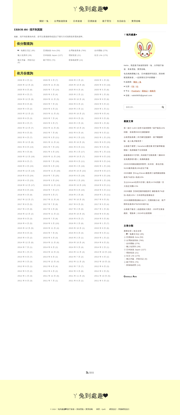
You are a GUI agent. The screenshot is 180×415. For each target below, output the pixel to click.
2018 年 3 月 (49, 195)
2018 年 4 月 (23, 195)
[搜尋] (163, 107)
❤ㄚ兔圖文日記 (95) (135, 234)
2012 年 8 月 (49, 266)
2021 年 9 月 (100, 142)
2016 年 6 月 (74, 219)
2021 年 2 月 (74, 152)
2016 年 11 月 (49, 214)
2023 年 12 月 (24, 113)
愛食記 (145, 91)
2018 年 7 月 (49, 190)
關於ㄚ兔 (44, 21)
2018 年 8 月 (23, 190)
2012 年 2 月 (100, 271)
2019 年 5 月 (100, 176)
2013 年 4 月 (100, 257)
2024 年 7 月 (49, 104)
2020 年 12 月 (24, 156)
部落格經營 (74, 60)
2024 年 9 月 (100, 99)
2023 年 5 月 (100, 118)
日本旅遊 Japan (50, 55)
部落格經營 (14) (133, 265)
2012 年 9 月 (23, 266)
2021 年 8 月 (23, 147)
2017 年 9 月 (100, 199)
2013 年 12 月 (49, 252)
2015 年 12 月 (24, 228)
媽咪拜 (153, 91)
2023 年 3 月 (49, 123)
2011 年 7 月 (49, 281)
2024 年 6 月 (74, 104)
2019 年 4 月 (23, 180)
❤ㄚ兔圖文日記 (24, 50)
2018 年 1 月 (100, 195)
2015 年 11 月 (49, 228)
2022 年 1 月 (100, 137)
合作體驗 (98, 50)
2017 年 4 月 (23, 209)
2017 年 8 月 (23, 204)
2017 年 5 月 (100, 204)
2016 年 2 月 (74, 223)
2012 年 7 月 (74, 266)
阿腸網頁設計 (123, 409)
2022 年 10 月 (75, 128)
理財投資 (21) (132, 253)
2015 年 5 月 (100, 233)
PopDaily (135, 91)
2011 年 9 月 (23, 281)
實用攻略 (135, 21)
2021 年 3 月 (49, 152)
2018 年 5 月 (100, 190)
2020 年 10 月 (75, 156)
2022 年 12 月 (24, 128)
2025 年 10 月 (75, 85)
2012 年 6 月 (100, 266)
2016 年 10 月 (75, 214)
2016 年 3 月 (49, 223)
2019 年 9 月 (100, 171)
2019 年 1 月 (100, 180)
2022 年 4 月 (23, 137)
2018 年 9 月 (100, 185)
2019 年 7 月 (49, 176)
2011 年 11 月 (75, 276)
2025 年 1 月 (100, 94)
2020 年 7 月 (49, 161)
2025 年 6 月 (74, 90)
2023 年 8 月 (23, 118)
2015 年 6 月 (74, 233)
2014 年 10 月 (75, 242)
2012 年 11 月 (75, 262)
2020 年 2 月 (74, 166)
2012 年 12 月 (49, 262)
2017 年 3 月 (49, 209)
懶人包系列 (22, 55)
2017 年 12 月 (24, 199)
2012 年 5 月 (23, 271)
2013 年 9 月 (23, 257)
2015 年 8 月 (23, 233)
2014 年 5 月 (74, 247)
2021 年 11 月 (49, 142)
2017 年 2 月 (74, 209)
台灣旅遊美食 (61, 21)
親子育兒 (106, 21)
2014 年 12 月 (24, 242)
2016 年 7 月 (49, 219)
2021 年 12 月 (24, 142)
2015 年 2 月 (74, 238)
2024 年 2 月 (74, 109)
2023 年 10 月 (75, 113)
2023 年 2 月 (74, 123)
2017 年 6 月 (74, 204)
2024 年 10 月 (75, 99)
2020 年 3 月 (49, 166)
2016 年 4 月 (23, 223)
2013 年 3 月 (23, 262)
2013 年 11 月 (75, 252)
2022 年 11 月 (49, 128)
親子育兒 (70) (132, 262)
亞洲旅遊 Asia (49, 50)
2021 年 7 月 (49, 147)
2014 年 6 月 (49, 247)
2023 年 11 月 (49, 113)
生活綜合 (121, 21)
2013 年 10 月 (100, 252)
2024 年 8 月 (23, 104)
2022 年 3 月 (49, 137)
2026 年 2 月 (74, 80)
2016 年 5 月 (100, 219)
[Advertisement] (145, 322)
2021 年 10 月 (75, 142)
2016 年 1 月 (100, 223)
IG (137, 86)
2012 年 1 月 (23, 276)
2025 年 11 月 (49, 85)
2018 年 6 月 (74, 190)
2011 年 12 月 (49, 276)
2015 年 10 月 (75, 228)
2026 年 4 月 (23, 80)
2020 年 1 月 (100, 166)
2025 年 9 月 (100, 85)
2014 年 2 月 (100, 247)
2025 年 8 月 (23, 90)
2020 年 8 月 (23, 161)
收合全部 (137, 231)
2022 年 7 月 (49, 133)
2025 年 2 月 (74, 94)
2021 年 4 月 (23, 152)
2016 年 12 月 (24, 214)
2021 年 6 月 (74, 147)
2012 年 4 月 (49, 271)
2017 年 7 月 (49, 204)
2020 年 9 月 (100, 156)
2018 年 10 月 (75, 185)
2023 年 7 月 (49, 118)
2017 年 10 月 (75, 199)
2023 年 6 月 (74, 118)
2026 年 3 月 (49, 80)
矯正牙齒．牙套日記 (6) (136, 259)
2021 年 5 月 (100, 147)
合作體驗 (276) (133, 243)
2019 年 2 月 (74, 180)
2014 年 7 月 (23, 247)
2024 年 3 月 (49, 109)
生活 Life (98, 55)
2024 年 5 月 (100, 104)
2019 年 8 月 (23, 176)
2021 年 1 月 (100, 152)
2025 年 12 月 (24, 85)
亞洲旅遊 (92, 21)
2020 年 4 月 (23, 166)
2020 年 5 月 (100, 161)
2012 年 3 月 (74, 271)
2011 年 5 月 (100, 281)
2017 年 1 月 (100, 209)
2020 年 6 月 (74, 161)
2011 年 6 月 (74, 281)
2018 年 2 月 (74, 195)
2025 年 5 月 (100, 90)
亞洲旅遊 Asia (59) (134, 237)
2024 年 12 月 (24, 99)
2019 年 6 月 (74, 176)
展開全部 (128, 231)
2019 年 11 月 (49, 171)
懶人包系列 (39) (133, 246)
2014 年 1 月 (23, 252)
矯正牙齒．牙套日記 (26, 60)
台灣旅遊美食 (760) (135, 240)
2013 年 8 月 (49, 257)
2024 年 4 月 (23, 109)
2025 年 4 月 (23, 94)
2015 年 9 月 (100, 228)
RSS (90, 372)
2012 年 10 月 (100, 262)
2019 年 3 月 (49, 180)
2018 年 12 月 (24, 185)
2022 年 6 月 (74, 133)
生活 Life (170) (133, 256)
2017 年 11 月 (49, 199)
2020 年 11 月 (49, 156)
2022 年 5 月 (100, 133)
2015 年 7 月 (49, 233)
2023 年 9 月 (100, 113)
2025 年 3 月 (49, 94)
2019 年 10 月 (75, 171)
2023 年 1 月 (100, 123)
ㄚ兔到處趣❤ (90, 9)
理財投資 (73, 55)
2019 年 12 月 (24, 171)
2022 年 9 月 (100, 128)
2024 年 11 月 (49, 99)
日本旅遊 (77, 21)
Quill (103, 409)
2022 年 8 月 (23, 133)
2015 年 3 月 (49, 238)
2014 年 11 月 (49, 242)
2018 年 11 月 (49, 185)
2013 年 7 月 (74, 257)
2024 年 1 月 (100, 109)
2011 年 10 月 (100, 276)
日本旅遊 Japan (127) (136, 250)
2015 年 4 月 (23, 238)
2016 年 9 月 (100, 214)
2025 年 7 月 (49, 90)
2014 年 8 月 (100, 242)
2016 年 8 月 (23, 219)
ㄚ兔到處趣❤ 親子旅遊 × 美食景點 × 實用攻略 (74, 409)
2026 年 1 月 (100, 80)
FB (132, 86)
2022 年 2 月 (74, 137)
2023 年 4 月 (23, 123)
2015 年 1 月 (100, 238)
